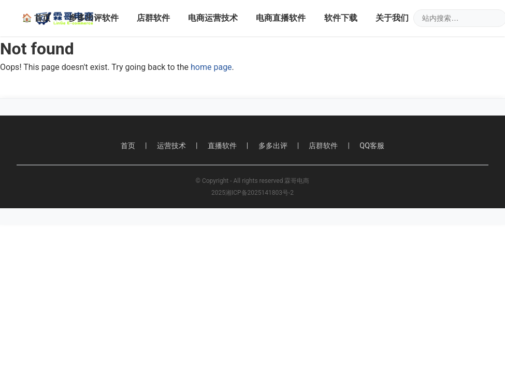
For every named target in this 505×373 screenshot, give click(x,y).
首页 (128, 145)
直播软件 (222, 145)
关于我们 (392, 18)
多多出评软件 (94, 18)
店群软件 (153, 18)
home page (211, 67)
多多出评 (272, 145)
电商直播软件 (281, 18)
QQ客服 (371, 145)
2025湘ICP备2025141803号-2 (252, 192)
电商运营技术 (213, 18)
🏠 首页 (36, 18)
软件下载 (340, 18)
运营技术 (171, 145)
